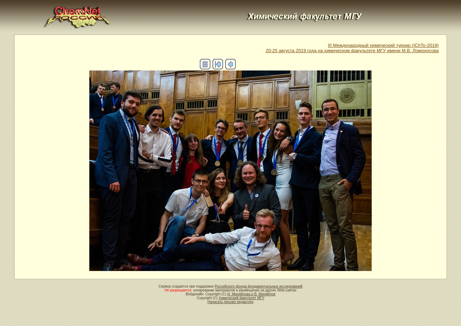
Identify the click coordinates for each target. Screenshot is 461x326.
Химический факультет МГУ (241, 298)
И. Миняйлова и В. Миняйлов (251, 294)
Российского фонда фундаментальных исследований (258, 286)
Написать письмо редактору (230, 302)
